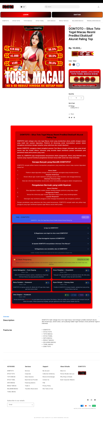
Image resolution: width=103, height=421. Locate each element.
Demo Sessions (29, 376)
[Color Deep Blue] (74, 64)
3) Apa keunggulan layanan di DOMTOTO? (63, 238)
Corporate (28, 373)
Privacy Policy (47, 385)
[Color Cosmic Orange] (70, 64)
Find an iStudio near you (67, 373)
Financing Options (30, 382)
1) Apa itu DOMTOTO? (66, 228)
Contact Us (46, 379)
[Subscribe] (32, 405)
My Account (46, 370)
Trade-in (27, 385)
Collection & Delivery (49, 373)
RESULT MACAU (11, 385)
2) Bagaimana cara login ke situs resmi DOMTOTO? (61, 233)
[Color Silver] (78, 64)
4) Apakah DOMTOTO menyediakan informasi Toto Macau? (60, 244)
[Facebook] (70, 118)
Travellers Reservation (31, 388)
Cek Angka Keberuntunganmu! (84, 85)
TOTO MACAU (11, 376)
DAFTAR (77, 14)
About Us (63, 370)
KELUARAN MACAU (12, 388)
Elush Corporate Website (67, 379)
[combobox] (62, 6)
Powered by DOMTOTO (90, 408)
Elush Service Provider (31, 379)
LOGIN (25, 14)
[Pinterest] (75, 118)
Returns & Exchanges (49, 376)
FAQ (44, 382)
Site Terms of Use (48, 388)
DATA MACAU (11, 382)
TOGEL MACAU (11, 391)
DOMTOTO (10, 370)
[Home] (8, 7)
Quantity (71, 94)
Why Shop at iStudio (66, 376)
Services (27, 370)
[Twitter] (72, 118)
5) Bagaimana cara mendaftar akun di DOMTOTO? (62, 249)
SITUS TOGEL (11, 379)
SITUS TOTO (11, 373)
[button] (5, 20)
